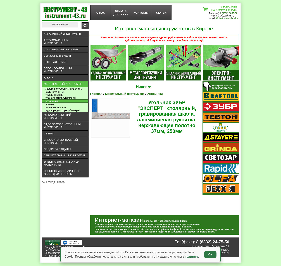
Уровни (50, 104)
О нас (100, 12)
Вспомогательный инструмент (58, 70)
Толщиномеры (54, 94)
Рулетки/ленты (55, 91)
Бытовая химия (56, 61)
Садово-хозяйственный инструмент (62, 126)
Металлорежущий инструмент (57, 116)
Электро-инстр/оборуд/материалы (61, 163)
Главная (96, 94)
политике (191, 256)
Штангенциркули (56, 107)
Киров (61, 182)
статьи (161, 12)
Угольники (52, 101)
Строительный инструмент (64, 155)
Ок (210, 254)
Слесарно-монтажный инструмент (61, 141)
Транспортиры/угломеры (61, 97)
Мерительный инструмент (64, 83)
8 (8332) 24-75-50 (228, 13)
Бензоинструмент (57, 55)
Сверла (49, 133)
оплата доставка (120, 12)
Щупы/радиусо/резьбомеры (63, 110)
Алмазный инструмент (61, 49)
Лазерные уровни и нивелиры (64, 88)
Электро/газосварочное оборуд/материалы (62, 172)
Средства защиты (57, 149)
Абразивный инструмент (62, 33)
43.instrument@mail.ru (227, 18)
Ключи (48, 77)
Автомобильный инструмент (56, 42)
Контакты (141, 12)
